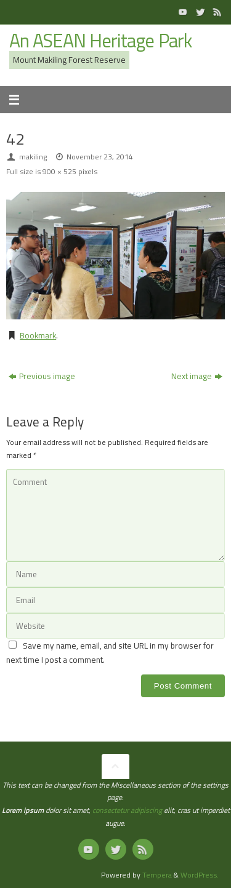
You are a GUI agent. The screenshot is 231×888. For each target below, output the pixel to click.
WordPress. (199, 875)
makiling (33, 156)
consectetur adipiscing (127, 810)
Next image (196, 376)
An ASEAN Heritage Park (100, 41)
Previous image (42, 376)
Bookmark (38, 335)
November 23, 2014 (100, 156)
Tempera (157, 875)
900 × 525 (59, 171)
